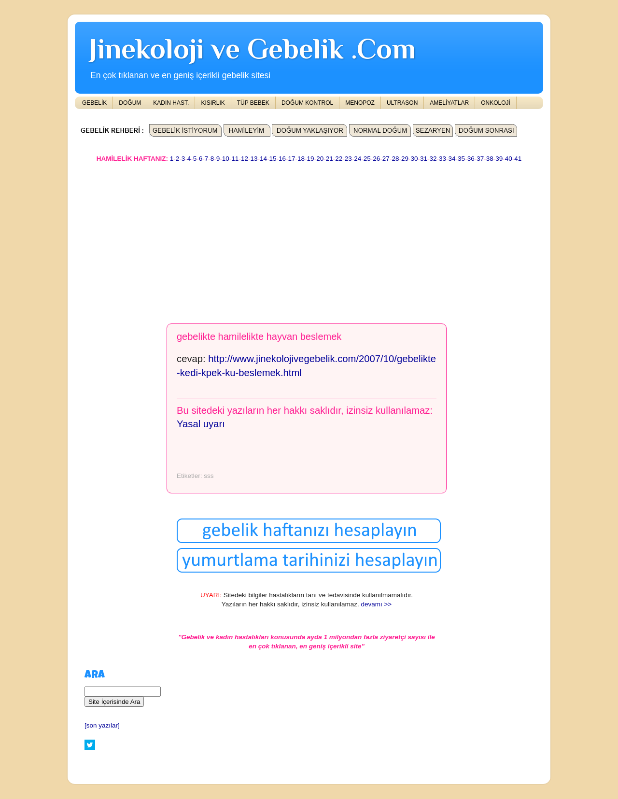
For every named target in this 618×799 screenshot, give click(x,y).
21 (329, 158)
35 (461, 158)
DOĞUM (130, 102)
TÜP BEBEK (253, 102)
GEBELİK (94, 102)
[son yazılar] (102, 725)
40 (508, 158)
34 (452, 158)
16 (282, 158)
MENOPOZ (360, 102)
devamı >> (376, 604)
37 (480, 158)
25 (367, 158)
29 (404, 158)
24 (357, 158)
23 (348, 158)
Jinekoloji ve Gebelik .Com (252, 48)
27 (386, 158)
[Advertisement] (309, 238)
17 (291, 158)
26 (376, 158)
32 (433, 158)
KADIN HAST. (171, 102)
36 (471, 158)
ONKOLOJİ (495, 102)
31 (423, 158)
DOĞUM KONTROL (307, 102)
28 (395, 158)
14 (263, 158)
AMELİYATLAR (449, 102)
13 (253, 158)
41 (517, 158)
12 (244, 158)
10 (225, 158)
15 (272, 158)
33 (442, 158)
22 (338, 158)
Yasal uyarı (201, 424)
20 (319, 158)
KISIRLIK (213, 102)
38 (489, 158)
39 (499, 158)
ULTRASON (402, 102)
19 (310, 158)
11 (235, 158)
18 (301, 158)
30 (414, 158)
